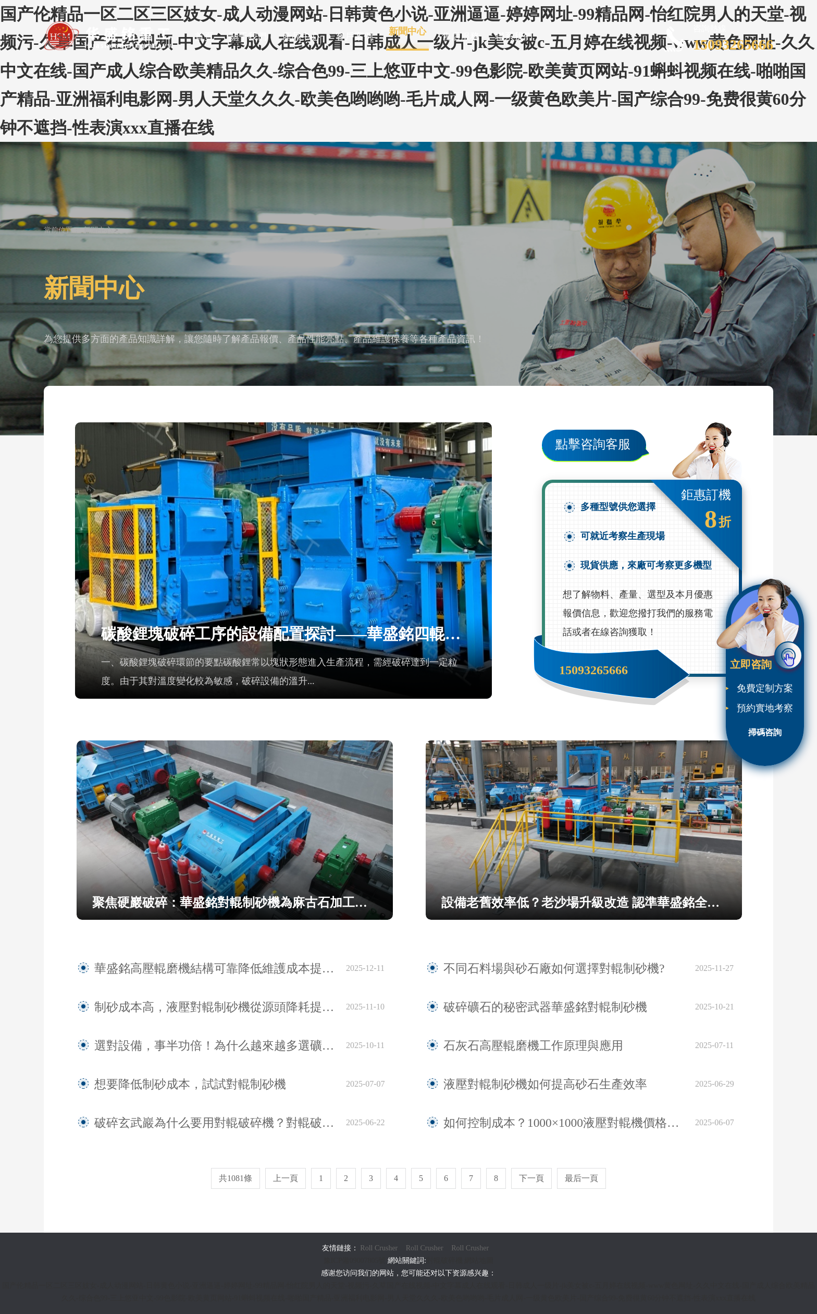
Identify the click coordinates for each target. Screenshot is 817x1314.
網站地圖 (478, 1260)
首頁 (204, 36)
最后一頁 (581, 1178)
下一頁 (531, 1178)
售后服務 (460, 36)
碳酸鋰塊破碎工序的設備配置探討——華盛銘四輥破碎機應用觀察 (283, 633)
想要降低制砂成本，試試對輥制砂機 (169, 1084)
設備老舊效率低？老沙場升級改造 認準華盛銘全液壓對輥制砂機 (591, 902)
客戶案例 (354, 36)
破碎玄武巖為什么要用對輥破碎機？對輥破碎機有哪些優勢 (215, 1122)
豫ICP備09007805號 (356, 1260)
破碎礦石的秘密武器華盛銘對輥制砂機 (523, 1007)
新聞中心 (407, 31)
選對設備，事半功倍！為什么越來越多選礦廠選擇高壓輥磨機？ (215, 1045)
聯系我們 (514, 36)
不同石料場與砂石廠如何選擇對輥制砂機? (529, 968)
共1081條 (235, 1178)
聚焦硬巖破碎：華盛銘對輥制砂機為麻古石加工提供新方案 (242, 902)
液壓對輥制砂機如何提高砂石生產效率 (523, 1084)
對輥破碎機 (444, 1260)
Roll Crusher (379, 1248)
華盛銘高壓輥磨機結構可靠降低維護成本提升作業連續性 (211, 968)
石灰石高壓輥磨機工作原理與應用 (513, 1045)
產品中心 (301, 36)
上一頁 (285, 1178)
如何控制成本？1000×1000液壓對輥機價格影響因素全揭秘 (563, 1122)
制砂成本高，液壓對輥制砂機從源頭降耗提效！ (192, 1007)
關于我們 (248, 36)
